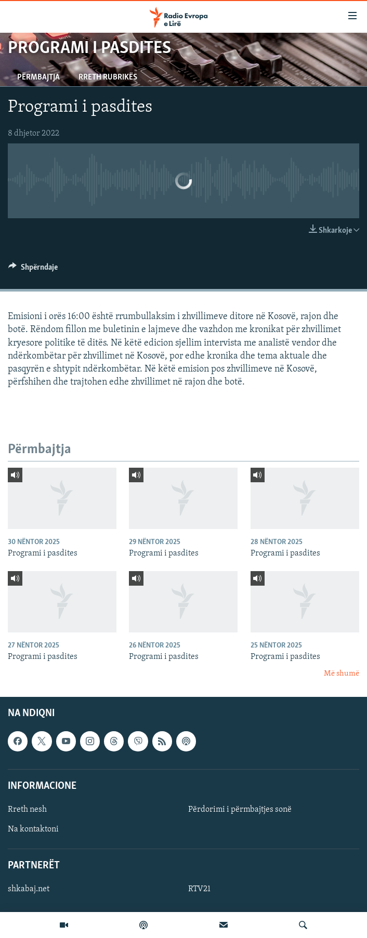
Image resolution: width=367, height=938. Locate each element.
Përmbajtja (38, 77)
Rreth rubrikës (107, 77)
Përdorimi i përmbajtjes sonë (240, 809)
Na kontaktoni (33, 829)
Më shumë (341, 674)
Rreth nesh (27, 809)
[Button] (33, 270)
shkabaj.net (28, 890)
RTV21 (199, 890)
